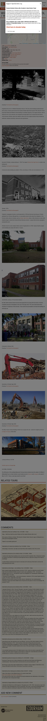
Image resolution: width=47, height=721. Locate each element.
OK (39, 31)
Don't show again (10, 31)
